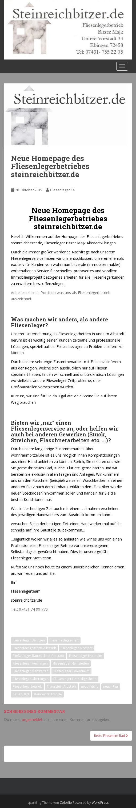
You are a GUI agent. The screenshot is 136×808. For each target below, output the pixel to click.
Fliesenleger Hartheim (85, 655)
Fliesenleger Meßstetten (31, 671)
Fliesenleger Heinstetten (71, 663)
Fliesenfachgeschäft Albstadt (34, 648)
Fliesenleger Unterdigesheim (75, 679)
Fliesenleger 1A (62, 190)
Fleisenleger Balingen (29, 640)
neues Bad (21, 694)
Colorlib (66, 802)
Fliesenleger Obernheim (71, 671)
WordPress (100, 802)
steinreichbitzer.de (48, 694)
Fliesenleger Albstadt (77, 648)
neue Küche (89, 686)
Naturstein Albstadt (61, 686)
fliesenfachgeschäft (64, 640)
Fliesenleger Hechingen (30, 663)
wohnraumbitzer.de (69, 264)
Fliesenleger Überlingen (31, 679)
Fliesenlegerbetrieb (27, 686)
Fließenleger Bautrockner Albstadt (38, 655)
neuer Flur (110, 686)
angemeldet (32, 719)
